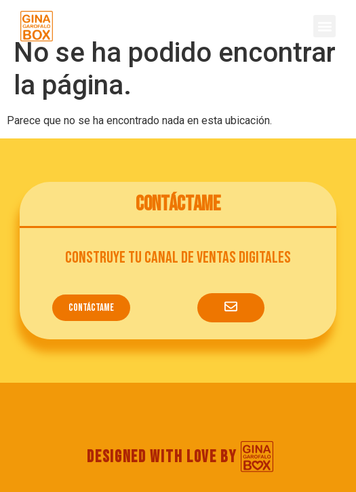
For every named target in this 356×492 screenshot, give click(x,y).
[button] (324, 26)
